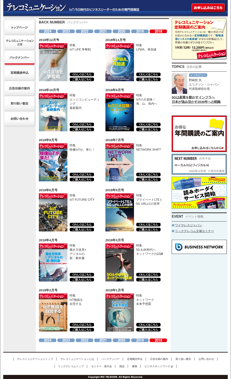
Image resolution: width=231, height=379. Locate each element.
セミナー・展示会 (101, 366)
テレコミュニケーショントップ (35, 359)
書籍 (134, 366)
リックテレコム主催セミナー (194, 231)
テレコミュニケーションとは (77, 359)
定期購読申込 (135, 359)
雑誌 (122, 366)
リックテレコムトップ (71, 366)
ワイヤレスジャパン (188, 225)
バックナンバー (111, 359)
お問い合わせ (206, 359)
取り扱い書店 (183, 359)
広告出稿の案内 (159, 359)
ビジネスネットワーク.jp (158, 366)
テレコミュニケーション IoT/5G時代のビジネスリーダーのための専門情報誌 (70, 8)
